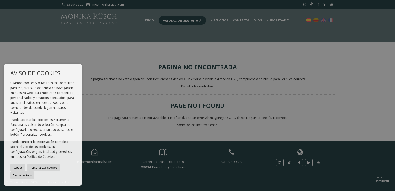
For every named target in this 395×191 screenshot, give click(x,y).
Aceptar (18, 167)
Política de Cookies (40, 156)
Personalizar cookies (43, 167)
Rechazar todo (22, 175)
